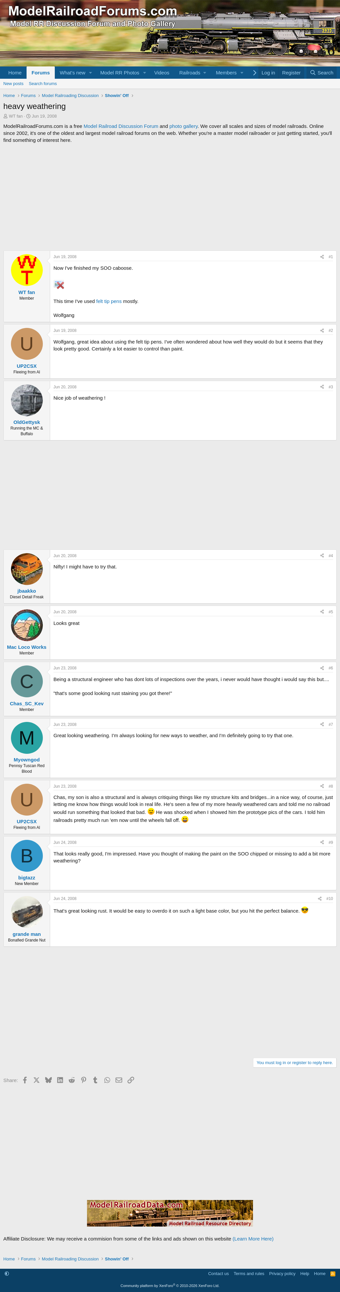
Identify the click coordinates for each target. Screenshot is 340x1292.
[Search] (321, 72)
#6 (331, 668)
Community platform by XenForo (170, 1286)
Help (304, 1273)
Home (15, 72)
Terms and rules (249, 1273)
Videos (161, 72)
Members (226, 72)
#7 (331, 724)
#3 (331, 387)
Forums (41, 72)
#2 (331, 330)
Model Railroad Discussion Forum (121, 126)
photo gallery (183, 126)
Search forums (43, 83)
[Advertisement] (170, 197)
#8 (331, 786)
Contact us (218, 1273)
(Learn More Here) (253, 1239)
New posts (13, 83)
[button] (90, 72)
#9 (331, 842)
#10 (329, 898)
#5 (331, 612)
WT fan (16, 116)
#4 (331, 555)
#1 (331, 256)
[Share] (322, 257)
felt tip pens (109, 301)
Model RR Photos (119, 72)
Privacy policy (282, 1273)
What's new (72, 72)
